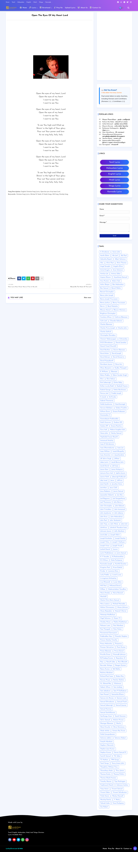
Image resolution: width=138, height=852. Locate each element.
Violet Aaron (104, 796)
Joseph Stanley (120, 538)
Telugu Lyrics (114, 186)
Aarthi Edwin (104, 255)
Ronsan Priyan (105, 680)
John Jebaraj (118, 513)
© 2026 (20, 848)
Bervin (102, 306)
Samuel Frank (122, 702)
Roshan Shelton (118, 680)
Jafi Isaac (115, 466)
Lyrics (32, 8)
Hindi (35, 2)
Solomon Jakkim (106, 738)
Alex (101, 263)
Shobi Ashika (104, 731)
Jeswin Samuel (118, 491)
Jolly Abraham (119, 531)
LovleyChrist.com (11, 848)
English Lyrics (114, 174)
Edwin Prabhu (105, 375)
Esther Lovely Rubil (107, 386)
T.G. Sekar (117, 756)
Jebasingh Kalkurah (119, 477)
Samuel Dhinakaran (107, 702)
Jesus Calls (113, 487)
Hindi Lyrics (114, 180)
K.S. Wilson (104, 560)
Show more (87, 297)
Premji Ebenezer (105, 651)
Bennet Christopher (107, 292)
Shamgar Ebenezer (106, 723)
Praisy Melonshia (106, 643)
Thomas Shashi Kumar (108, 778)
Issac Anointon (105, 455)
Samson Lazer (122, 698)
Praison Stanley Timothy (108, 640)
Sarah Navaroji (120, 716)
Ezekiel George (105, 390)
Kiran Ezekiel (117, 567)
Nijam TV (117, 618)
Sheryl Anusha (105, 727)
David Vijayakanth (106, 361)
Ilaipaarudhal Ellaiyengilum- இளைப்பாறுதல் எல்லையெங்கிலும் (113, 141)
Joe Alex (120, 495)
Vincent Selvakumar (120, 792)
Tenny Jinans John (118, 763)
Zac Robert (104, 807)
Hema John (104, 433)
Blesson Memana (120, 310)
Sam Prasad (104, 694)
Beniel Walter (116, 288)
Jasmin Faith (104, 477)
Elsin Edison (111, 379)
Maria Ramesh (118, 593)
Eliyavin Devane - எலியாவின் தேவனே (115, 126)
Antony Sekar (116, 273)
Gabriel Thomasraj (106, 400)
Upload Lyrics (70, 8)
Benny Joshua (105, 302)
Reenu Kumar (105, 669)
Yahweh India (105, 803)
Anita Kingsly (105, 270)
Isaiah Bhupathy (118, 451)
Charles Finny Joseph (107, 328)
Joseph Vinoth (117, 546)
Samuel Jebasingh (106, 705)
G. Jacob (103, 397)
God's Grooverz (105, 422)
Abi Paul (124, 255)
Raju (101, 662)
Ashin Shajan (105, 284)
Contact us (128, 848)
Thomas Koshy (105, 774)
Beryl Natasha (113, 306)
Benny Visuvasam (119, 302)
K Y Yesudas (104, 556)
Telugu (41, 2)
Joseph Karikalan (106, 538)
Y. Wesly (117, 799)
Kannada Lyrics (114, 192)
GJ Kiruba (112, 397)
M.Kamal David (115, 585)
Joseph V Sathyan (118, 542)
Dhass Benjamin (106, 368)
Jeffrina (119, 480)
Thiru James (120, 770)
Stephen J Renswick (107, 745)
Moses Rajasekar (106, 611)
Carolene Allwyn (106, 317)
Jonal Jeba (103, 535)
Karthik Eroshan (121, 564)
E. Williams (104, 371)
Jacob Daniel (104, 466)
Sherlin (118, 723)
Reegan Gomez (120, 665)
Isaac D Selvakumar (107, 444)
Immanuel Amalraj (106, 440)
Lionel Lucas (116, 575)
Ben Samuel (104, 288)
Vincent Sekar (105, 792)
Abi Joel (115, 255)
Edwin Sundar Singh (120, 375)
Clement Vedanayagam (108, 339)
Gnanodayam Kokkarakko (109, 419)
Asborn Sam (116, 281)
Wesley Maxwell (117, 796)
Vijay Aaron (104, 789)
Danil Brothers (105, 350)
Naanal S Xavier (120, 611)
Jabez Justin (104, 462)
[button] (128, 8)
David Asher (104, 353)
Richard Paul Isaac (106, 676)
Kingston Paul (105, 567)
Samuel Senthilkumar (107, 712)
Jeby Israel (103, 480)
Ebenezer (114, 371)
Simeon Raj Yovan (118, 731)
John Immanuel (119, 509)
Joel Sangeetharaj (119, 498)
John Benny (118, 502)
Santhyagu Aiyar (106, 716)
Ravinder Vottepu (106, 665)
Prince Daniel (119, 651)
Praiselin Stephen (121, 636)
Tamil (13, 2)
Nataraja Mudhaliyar (107, 614)
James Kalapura (117, 469)
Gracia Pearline (116, 426)
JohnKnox (103, 527)
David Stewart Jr (118, 357)
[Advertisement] (52, 38)
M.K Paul (103, 585)
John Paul (103, 520)
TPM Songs (115, 760)
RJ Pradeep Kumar (106, 658)
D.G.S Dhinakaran (106, 342)
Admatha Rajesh (106, 259)
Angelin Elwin (118, 266)
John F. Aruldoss (105, 509)
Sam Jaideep (118, 687)
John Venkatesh (115, 520)
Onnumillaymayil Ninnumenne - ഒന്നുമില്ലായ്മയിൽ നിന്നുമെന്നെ (113, 135)
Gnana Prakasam (119, 411)
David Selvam (105, 357)
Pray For (58, 8)
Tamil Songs (104, 763)
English (29, 2)
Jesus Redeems (105, 491)
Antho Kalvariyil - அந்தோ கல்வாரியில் (115, 124)
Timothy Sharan (105, 781)
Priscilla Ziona (105, 654)
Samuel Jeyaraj (121, 705)
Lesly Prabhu (104, 575)
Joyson (115, 549)
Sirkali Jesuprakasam (107, 734)
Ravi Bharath (122, 662)
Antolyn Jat (104, 273)
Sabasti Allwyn (105, 687)
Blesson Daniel (105, 310)
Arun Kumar (104, 281)
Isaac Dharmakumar (107, 448)
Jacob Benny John (117, 462)
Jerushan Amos (117, 484)
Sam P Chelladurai (120, 691)
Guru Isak (103, 429)
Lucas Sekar (117, 582)
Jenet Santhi (104, 484)
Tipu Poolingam (119, 781)
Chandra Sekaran (116, 321)
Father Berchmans (120, 390)
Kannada (48, 2)
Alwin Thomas (122, 263)
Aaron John (116, 252)
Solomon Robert (120, 738)
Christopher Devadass (108, 335)
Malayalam (21, 2)
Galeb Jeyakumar (106, 404)
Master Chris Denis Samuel (109, 600)
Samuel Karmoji (106, 709)
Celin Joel (103, 321)
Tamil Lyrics (114, 162)
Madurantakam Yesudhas (117, 589)
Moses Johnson (122, 607)
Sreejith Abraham (106, 741)
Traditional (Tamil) (107, 785)
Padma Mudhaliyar (120, 622)
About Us (83, 8)
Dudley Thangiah (121, 368)
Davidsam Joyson (106, 364)
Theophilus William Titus (109, 767)
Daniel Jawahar (121, 342)
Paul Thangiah (105, 629)
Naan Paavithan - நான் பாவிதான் (116, 119)
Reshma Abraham (106, 672)
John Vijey (103, 524)
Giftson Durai (105, 411)
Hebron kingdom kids (117, 429)
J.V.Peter (116, 458)
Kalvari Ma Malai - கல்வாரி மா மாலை (115, 122)
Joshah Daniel (105, 549)
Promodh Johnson (119, 654)
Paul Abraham (118, 625)
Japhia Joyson (120, 473)
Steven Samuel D (120, 752)
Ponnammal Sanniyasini (108, 633)
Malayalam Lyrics (114, 168)
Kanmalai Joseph (106, 564)
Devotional (45, 8)
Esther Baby (118, 382)
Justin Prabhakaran (107, 553)
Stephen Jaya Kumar (107, 749)
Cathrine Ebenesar (121, 317)
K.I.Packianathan (118, 556)
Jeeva (112, 480)
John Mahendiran (117, 517)
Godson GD (118, 422)
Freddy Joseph (116, 393)
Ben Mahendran (118, 284)
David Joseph (116, 353)
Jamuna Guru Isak (106, 473)
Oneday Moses (105, 622)
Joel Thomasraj (105, 502)
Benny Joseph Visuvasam (109, 299)
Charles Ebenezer (106, 324)
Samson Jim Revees (107, 698)
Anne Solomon (118, 270)
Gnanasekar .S (105, 415)
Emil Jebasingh (105, 382)
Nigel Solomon (105, 618)
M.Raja (102, 589)
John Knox (104, 517)
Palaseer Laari (105, 625)
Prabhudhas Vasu (106, 636)
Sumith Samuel (105, 756)
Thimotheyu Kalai (106, 770)
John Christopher (106, 506)
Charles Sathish (105, 332)
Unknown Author (122, 785)
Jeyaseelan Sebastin (107, 495)
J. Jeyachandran (119, 455)
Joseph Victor (105, 546)
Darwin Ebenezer (119, 350)
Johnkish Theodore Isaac (118, 527)
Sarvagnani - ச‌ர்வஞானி (110, 144)
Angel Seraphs (105, 266)
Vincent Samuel (117, 789)
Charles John (122, 328)
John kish (124, 524)
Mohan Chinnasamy (107, 607)
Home (8, 2)
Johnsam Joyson (105, 531)
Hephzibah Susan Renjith (109, 437)
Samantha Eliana (118, 694)
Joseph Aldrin (115, 535)
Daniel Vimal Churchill (108, 346)
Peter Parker (117, 629)
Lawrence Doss (113, 571)
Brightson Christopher (108, 313)
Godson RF (104, 426)
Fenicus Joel (104, 393)
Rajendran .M (120, 658)
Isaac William (105, 451)
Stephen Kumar (105, 752)
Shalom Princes (118, 720)
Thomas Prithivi (119, 774)
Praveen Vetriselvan (107, 647)
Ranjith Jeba (110, 662)
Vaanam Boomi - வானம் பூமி (111, 138)
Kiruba (102, 571)
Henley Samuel (116, 433)
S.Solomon (117, 683)
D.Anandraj (123, 339)
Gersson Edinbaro (106, 408)
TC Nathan (104, 760)
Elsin (102, 379)
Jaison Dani (104, 469)
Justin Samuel (121, 553)
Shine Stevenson (119, 727)
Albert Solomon (120, 259)
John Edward (119, 506)
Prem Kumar (121, 647)
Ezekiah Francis (122, 386)
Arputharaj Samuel (120, 277)
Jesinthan (103, 487)
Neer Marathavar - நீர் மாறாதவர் (113, 132)
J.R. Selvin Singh (105, 458)
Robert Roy (120, 676)
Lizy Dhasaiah (105, 582)
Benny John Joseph (106, 295)
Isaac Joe (120, 448)
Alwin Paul (110, 263)
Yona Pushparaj (118, 803)
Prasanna (118, 643)
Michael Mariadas (119, 604)
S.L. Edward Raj (105, 683)
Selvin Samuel (105, 720)
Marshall (103, 596)
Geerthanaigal (120, 404)
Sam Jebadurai (105, 691)
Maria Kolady (105, 593)
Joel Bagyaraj (105, 498)
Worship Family (105, 799)
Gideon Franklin (121, 408)
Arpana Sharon (105, 277)
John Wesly (114, 524)
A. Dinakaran (104, 252)
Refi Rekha (116, 669)
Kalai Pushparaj (116, 560)
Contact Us (95, 8)
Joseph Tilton (104, 542)
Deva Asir (118, 364)
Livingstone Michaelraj (108, 578)
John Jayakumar (105, 513)
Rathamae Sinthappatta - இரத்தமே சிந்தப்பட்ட (114, 129)
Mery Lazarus (105, 604)
